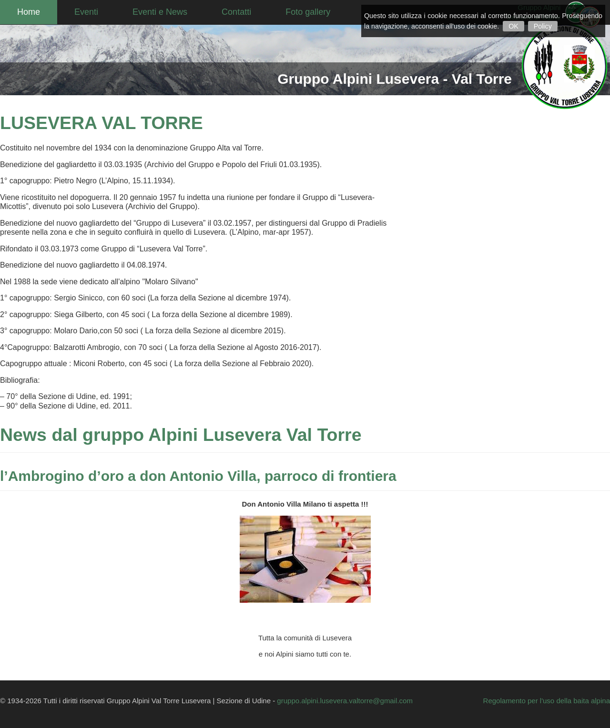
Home (28, 12)
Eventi (86, 12)
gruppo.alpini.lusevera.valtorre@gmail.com (345, 701)
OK (513, 26)
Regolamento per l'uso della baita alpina (546, 701)
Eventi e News (159, 12)
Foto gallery (307, 12)
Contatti (236, 12)
